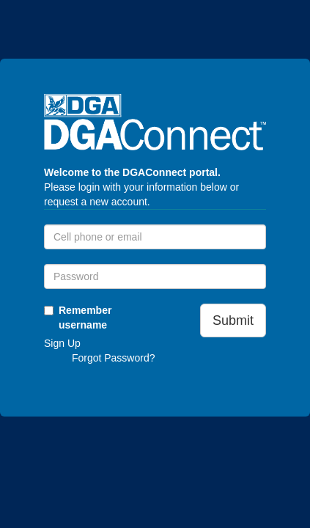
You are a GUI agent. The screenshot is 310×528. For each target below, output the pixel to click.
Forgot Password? (113, 358)
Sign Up (62, 343)
